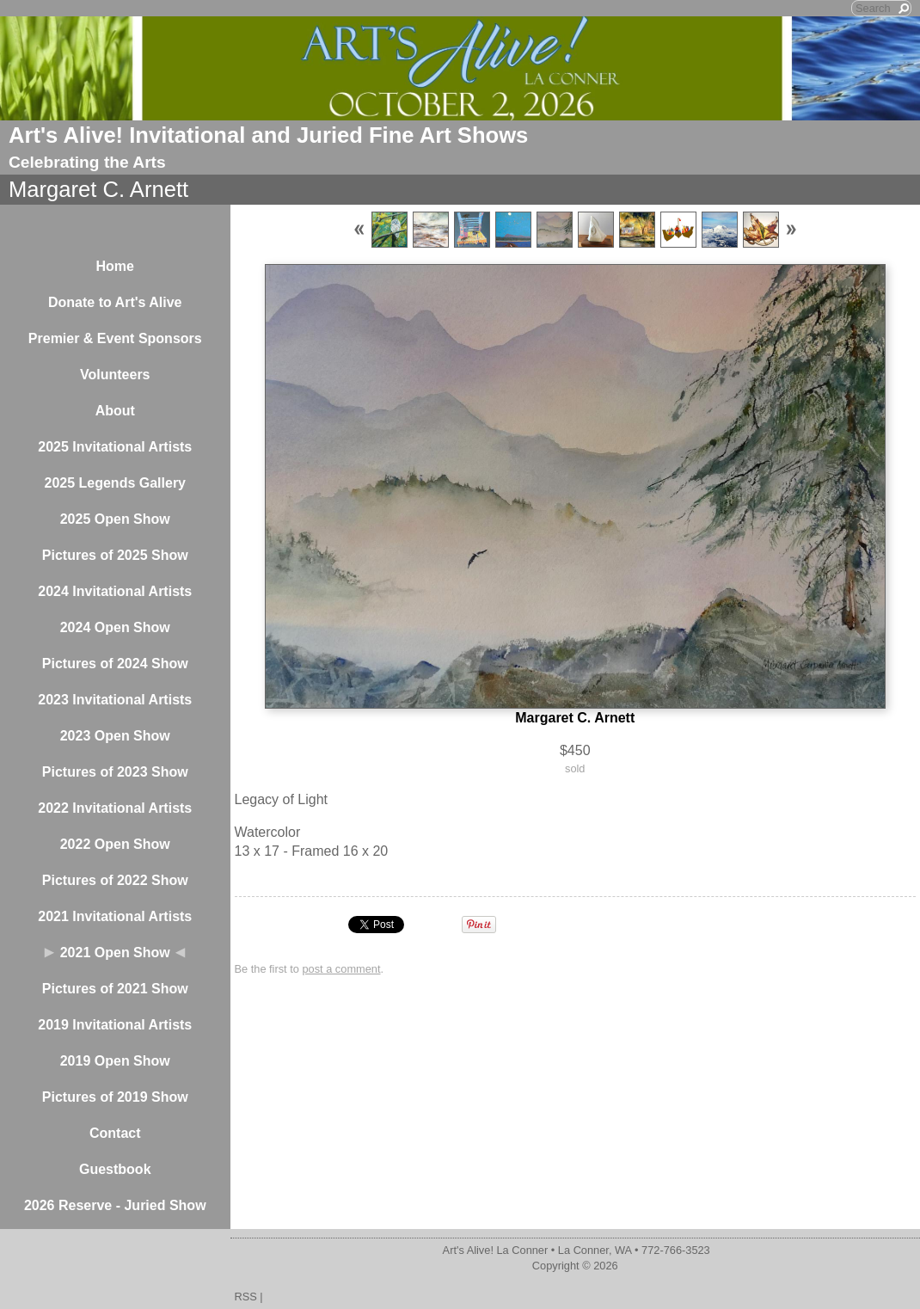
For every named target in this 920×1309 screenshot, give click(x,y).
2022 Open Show (115, 844)
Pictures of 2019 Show (115, 1097)
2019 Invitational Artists (115, 1024)
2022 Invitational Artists (115, 808)
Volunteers (115, 374)
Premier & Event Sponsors (115, 338)
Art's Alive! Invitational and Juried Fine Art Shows (268, 135)
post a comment (341, 968)
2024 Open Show (115, 627)
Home (115, 266)
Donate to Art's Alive (115, 302)
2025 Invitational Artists (115, 446)
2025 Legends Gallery (115, 483)
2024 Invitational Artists (115, 591)
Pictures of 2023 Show (115, 772)
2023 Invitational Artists (115, 699)
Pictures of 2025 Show (115, 555)
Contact (115, 1133)
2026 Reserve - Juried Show (115, 1205)
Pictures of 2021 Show (115, 988)
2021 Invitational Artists (115, 916)
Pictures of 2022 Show (115, 880)
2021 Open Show (115, 952)
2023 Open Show (115, 735)
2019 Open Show (115, 1061)
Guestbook (115, 1169)
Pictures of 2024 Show (115, 663)
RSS (246, 1296)
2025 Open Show (115, 519)
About (115, 410)
